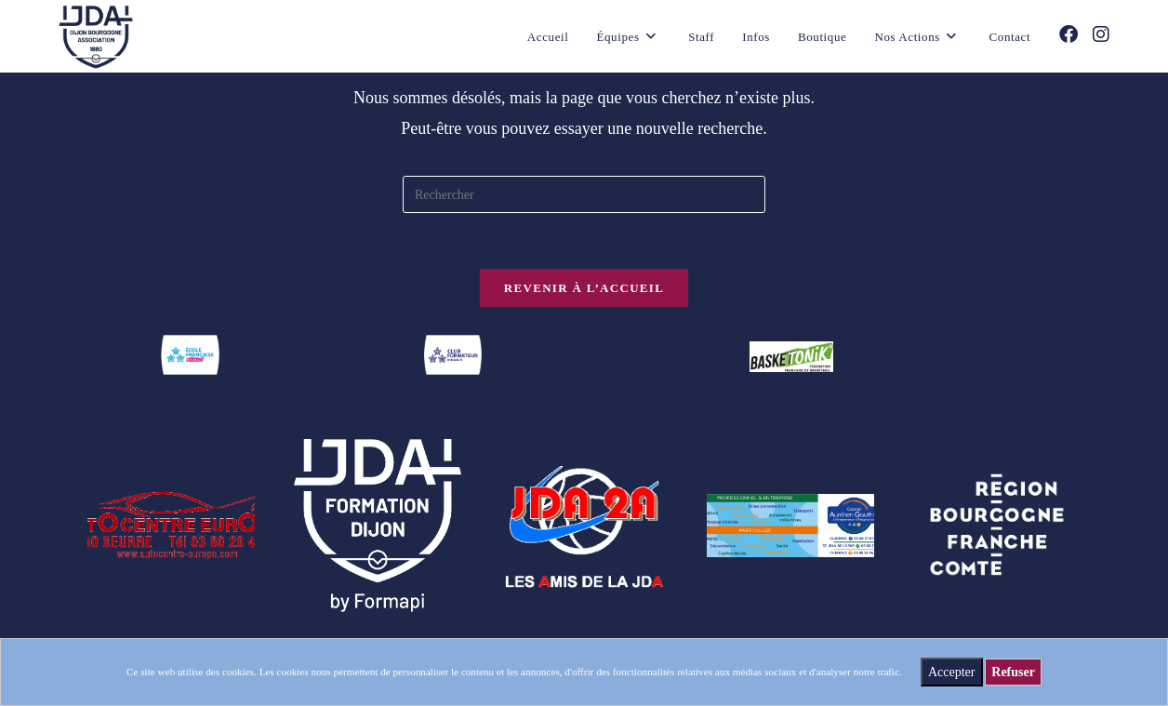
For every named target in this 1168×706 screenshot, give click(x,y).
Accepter (952, 672)
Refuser (1013, 672)
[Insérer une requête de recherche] (584, 194)
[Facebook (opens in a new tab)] (1068, 34)
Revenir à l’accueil (584, 288)
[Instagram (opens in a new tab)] (1101, 34)
